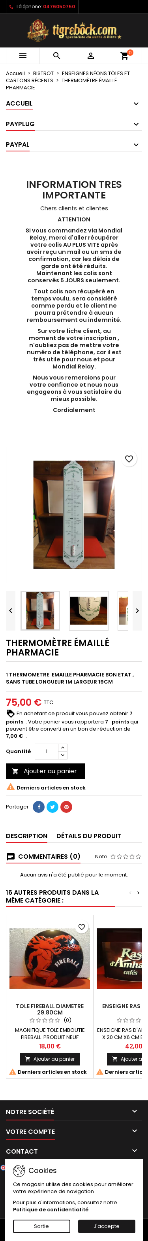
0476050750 (59, 6)
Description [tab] (26, 836)
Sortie (41, 1226)
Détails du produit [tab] (88, 836)
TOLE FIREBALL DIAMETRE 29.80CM (50, 1009)
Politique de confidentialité (50, 1209)
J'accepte (107, 1226)
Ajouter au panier (44, 771)
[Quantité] (46, 751)
